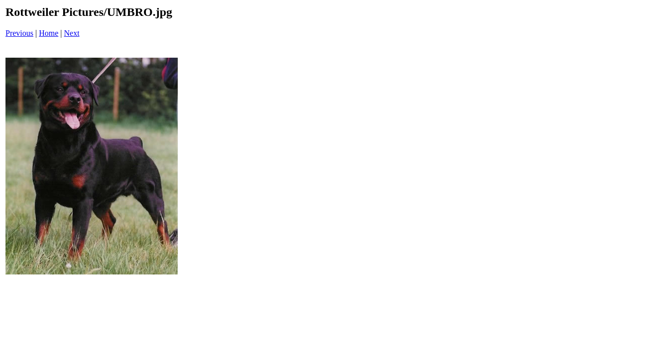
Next (72, 33)
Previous (19, 33)
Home (48, 33)
